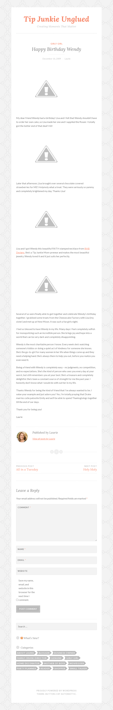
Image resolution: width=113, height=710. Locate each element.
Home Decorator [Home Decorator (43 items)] (28, 663)
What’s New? (31, 638)
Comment (24, 507)
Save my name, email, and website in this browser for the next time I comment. (27, 590)
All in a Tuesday (36, 468)
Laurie (67, 58)
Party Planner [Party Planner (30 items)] (26, 668)
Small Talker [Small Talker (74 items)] (78, 668)
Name (21, 549)
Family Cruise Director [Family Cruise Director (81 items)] (32, 658)
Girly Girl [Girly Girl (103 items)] (72, 658)
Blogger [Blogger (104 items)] (44, 653)
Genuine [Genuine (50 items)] (56, 658)
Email (22, 560)
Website (22, 571)
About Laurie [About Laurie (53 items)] (25, 653)
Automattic (68, 694)
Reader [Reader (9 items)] (45, 668)
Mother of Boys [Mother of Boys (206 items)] (54, 663)
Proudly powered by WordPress (57, 690)
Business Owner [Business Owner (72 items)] (64, 653)
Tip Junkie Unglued (56, 19)
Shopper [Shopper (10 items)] (59, 668)
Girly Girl (57, 44)
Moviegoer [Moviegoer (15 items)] (77, 663)
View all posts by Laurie (43, 438)
